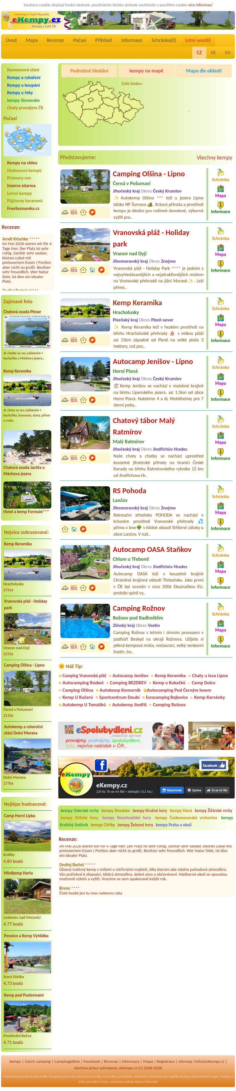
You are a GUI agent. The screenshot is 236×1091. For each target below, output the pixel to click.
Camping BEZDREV (128, 683)
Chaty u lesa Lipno (210, 676)
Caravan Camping (192, 85)
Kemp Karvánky (209, 697)
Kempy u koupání (23, 85)
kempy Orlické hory (79, 817)
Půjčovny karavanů (24, 200)
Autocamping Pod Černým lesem (179, 690)
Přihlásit (103, 40)
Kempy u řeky (20, 92)
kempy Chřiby (103, 824)
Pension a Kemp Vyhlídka (26, 935)
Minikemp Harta (18, 873)
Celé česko (131, 83)
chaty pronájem (89, 1082)
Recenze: (11, 227)
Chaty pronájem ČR (25, 107)
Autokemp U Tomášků (84, 705)
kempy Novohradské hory (127, 817)
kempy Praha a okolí (174, 824)
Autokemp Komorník (120, 690)
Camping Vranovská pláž (84, 675)
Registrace (165, 1061)
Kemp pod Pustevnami (24, 995)
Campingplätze (67, 1061)
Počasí (79, 40)
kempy (15, 1061)
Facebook (92, 1061)
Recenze (55, 40)
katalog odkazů (189, 1076)
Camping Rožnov (139, 608)
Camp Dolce (203, 683)
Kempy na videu (22, 162)
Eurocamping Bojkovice (167, 697)
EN (227, 52)
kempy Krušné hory (150, 810)
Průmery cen (19, 178)
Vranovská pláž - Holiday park (25, 604)
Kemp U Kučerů (77, 697)
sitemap (185, 1061)
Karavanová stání (23, 69)
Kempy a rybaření (23, 77)
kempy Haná (181, 810)
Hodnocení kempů (24, 170)
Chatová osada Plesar (22, 311)
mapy (214, 1076)
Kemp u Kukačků (169, 683)
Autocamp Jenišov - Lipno (153, 361)
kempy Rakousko (146, 1082)
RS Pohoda (129, 490)
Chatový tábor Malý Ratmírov (144, 426)
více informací (200, 4)
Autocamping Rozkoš (83, 683)
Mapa (32, 40)
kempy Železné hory (135, 824)
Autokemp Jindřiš (129, 705)
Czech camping (37, 1061)
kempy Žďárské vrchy (213, 810)
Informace (131, 40)
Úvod (11, 40)
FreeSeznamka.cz (23, 208)
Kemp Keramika (17, 371)
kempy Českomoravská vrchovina (186, 817)
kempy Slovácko (115, 810)
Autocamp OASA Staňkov (152, 549)
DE (213, 52)
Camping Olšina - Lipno (24, 665)
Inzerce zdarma (21, 185)
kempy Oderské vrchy (80, 810)
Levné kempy (19, 193)
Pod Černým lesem (193, 116)
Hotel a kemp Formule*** (26, 511)
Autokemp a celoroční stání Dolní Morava (23, 730)
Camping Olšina (77, 690)
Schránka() (164, 40)
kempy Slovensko (23, 100)
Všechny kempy (214, 157)
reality (97, 1076)
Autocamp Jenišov (130, 676)
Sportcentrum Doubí (119, 697)
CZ (199, 52)
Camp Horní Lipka (19, 815)
